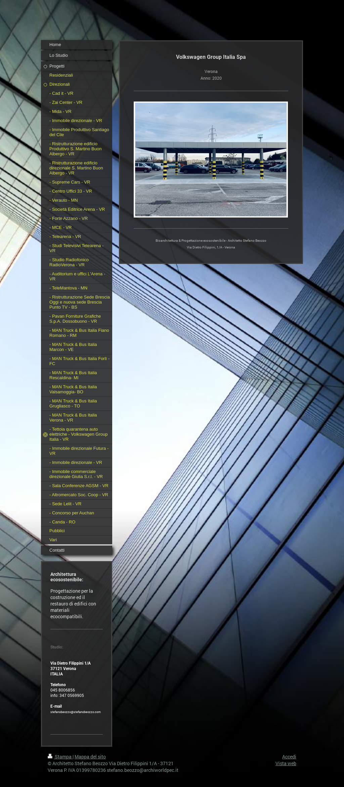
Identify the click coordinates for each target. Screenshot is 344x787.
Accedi (289, 756)
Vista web (285, 763)
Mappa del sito (90, 756)
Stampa (60, 756)
